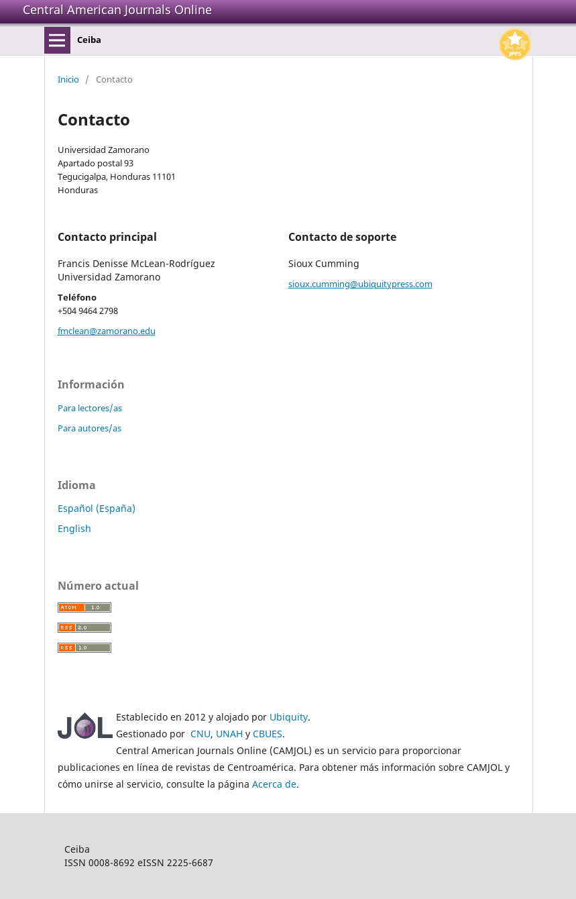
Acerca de (274, 784)
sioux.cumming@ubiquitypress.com (360, 284)
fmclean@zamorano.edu (107, 331)
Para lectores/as (90, 408)
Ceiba (89, 40)
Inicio (68, 79)
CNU (200, 733)
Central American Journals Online (117, 9)
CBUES (267, 733)
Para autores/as (89, 428)
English (74, 528)
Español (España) (96, 508)
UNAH (229, 733)
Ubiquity (289, 716)
